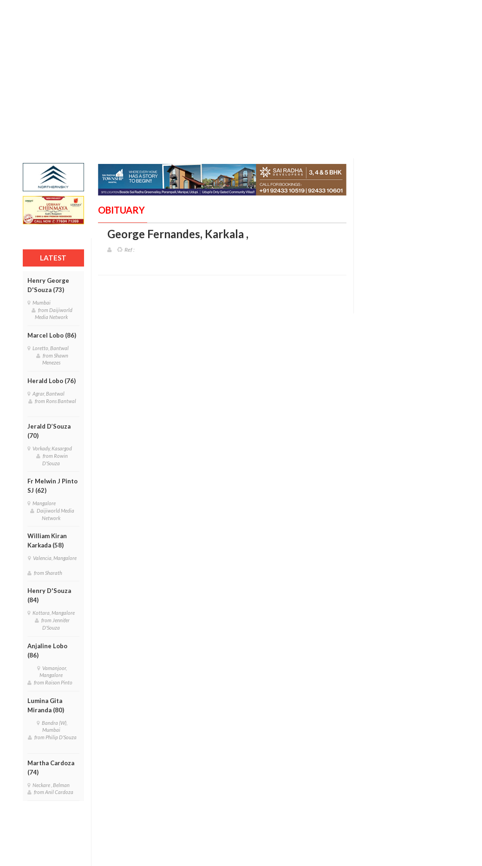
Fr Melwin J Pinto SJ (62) (52, 485)
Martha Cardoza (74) (50, 767)
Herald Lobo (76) (51, 380)
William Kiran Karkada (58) (47, 540)
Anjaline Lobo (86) (47, 650)
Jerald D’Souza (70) (49, 431)
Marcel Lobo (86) (51, 335)
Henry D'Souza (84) (49, 595)
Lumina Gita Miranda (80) (45, 705)
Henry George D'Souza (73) (48, 285)
